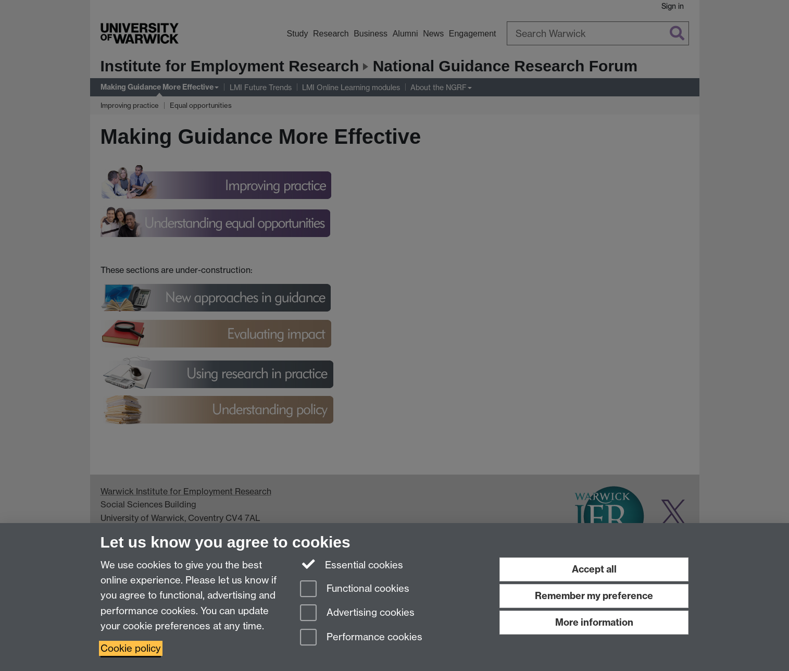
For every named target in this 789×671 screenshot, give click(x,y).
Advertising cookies (357, 613)
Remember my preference (594, 596)
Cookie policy (131, 648)
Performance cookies (361, 638)
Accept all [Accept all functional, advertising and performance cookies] (594, 569)
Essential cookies (352, 564)
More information (594, 622)
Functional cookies (354, 589)
